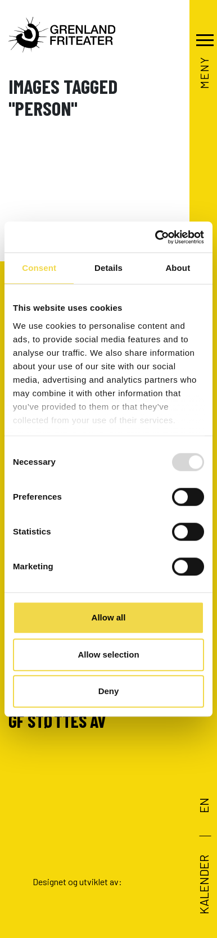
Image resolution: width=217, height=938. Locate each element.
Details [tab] (108, 268)
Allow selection (108, 654)
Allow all (109, 617)
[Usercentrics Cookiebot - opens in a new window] (155, 237)
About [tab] (177, 268)
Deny (108, 691)
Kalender (203, 884)
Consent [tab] (39, 268)
